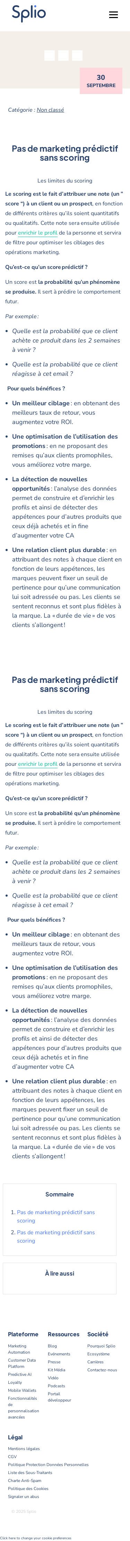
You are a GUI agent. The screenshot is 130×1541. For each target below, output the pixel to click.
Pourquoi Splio (101, 1346)
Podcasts (56, 1386)
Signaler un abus (23, 1496)
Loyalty (15, 1382)
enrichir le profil (38, 233)
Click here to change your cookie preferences (35, 1538)
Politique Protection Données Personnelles (48, 1464)
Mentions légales (24, 1448)
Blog (52, 1346)
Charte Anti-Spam (24, 1480)
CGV (12, 1456)
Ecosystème (98, 1354)
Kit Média (56, 1370)
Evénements (59, 1354)
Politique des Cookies (28, 1488)
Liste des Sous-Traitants (30, 1472)
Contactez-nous (102, 1370)
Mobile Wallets (22, 1390)
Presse (54, 1362)
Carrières (95, 1362)
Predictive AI (20, 1374)
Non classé (50, 110)
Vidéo (53, 1378)
